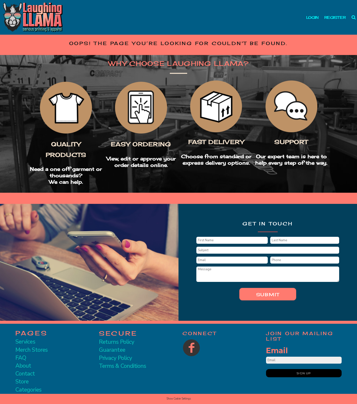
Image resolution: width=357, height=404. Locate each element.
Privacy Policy (115, 358)
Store (22, 381)
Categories (28, 390)
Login (312, 17)
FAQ (20, 358)
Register (335, 17)
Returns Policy (116, 342)
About (23, 366)
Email (277, 350)
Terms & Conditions (122, 366)
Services (25, 342)
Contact (25, 373)
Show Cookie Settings (178, 399)
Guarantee (112, 350)
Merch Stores (31, 350)
